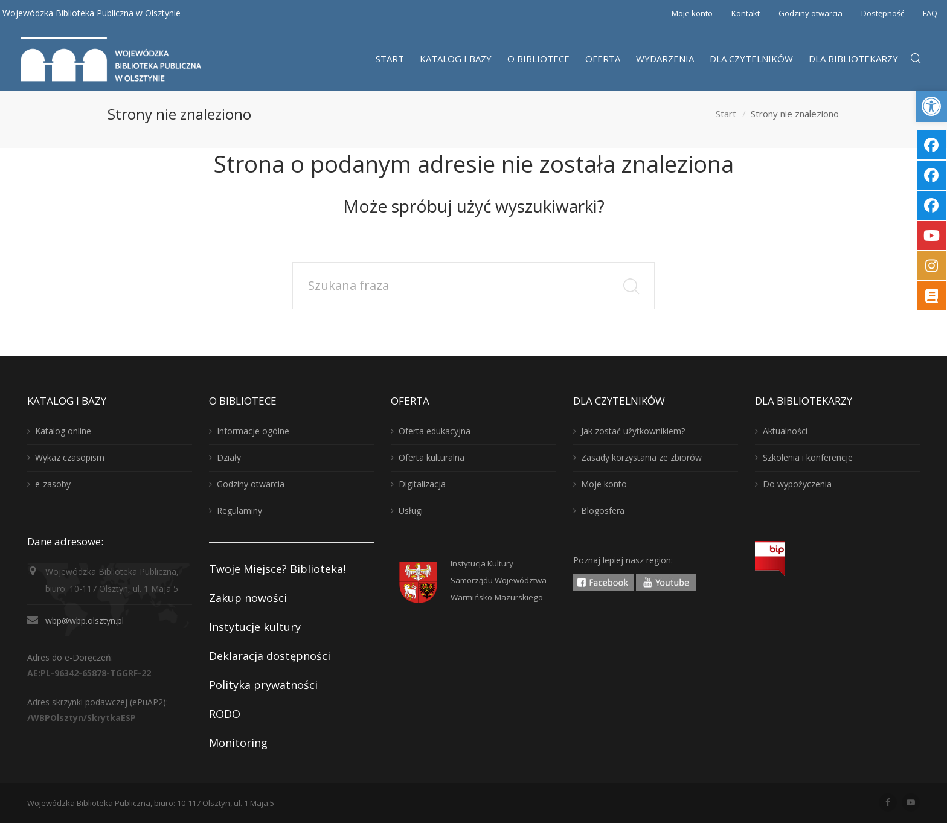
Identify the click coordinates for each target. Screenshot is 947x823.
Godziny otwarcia (810, 13)
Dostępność (882, 13)
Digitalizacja (422, 484)
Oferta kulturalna (431, 457)
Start (726, 114)
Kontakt (745, 13)
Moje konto (692, 13)
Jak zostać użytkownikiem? (633, 431)
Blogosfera (602, 510)
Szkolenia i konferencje (808, 457)
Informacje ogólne (253, 431)
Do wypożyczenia (797, 484)
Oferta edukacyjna (434, 431)
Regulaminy (239, 510)
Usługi (411, 510)
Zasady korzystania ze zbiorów (641, 457)
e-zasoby (53, 484)
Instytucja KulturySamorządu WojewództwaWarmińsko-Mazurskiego (499, 580)
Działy (229, 457)
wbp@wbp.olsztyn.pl (84, 620)
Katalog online (63, 431)
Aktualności (785, 431)
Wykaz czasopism (69, 457)
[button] (931, 106)
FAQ (930, 13)
